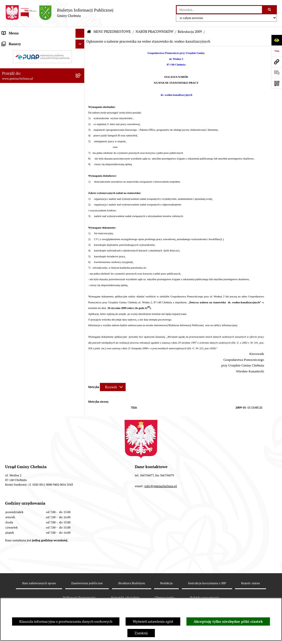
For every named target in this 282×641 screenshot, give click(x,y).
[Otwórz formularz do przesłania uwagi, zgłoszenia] (276, 72)
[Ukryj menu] (80, 33)
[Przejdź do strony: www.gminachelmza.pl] (276, 61)
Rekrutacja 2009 (190, 32)
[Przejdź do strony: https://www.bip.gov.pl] (276, 50)
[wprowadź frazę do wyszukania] (219, 9)
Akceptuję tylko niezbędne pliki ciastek (228, 621)
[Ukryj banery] (80, 422)
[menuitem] (42, 54)
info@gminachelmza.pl (160, 531)
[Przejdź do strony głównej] (59, 13)
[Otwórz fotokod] (276, 83)
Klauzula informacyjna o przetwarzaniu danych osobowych (65, 621)
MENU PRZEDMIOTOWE (112, 32)
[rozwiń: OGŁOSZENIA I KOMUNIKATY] (81, 54)
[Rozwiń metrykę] (113, 387)
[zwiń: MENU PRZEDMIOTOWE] (81, 42)
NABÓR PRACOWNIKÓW (154, 32)
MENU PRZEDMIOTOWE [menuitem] (21, 42)
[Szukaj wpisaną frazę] (270, 9)
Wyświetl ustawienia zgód (153, 621)
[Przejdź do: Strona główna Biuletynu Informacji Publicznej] (89, 32)
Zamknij (141, 633)
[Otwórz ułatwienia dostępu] (276, 40)
